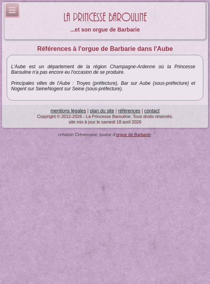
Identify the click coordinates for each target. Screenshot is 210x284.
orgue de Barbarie (133, 134)
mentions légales (68, 111)
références (129, 111)
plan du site (102, 111)
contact (151, 111)
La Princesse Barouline (105, 17)
